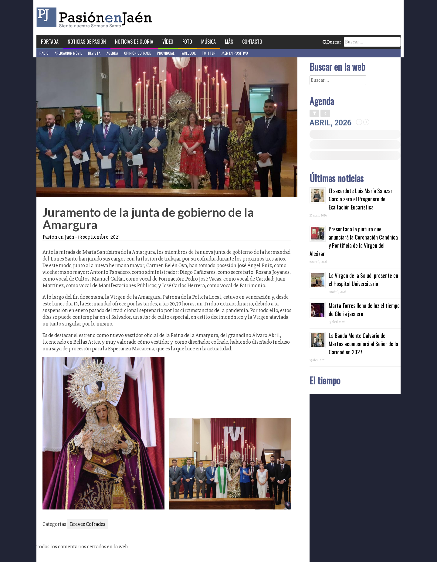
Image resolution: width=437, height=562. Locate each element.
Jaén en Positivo (235, 53)
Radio (44, 53)
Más (229, 41)
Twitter (208, 53)
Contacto (252, 41)
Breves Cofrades (87, 524)
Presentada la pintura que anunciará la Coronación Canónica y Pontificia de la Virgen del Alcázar (354, 241)
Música (208, 41)
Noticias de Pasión (87, 41)
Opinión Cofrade (137, 53)
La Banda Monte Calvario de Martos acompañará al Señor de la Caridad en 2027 (363, 344)
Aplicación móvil (68, 53)
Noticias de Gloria (134, 41)
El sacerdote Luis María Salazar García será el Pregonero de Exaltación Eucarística (360, 199)
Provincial (165, 53)
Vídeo (167, 41)
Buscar (332, 42)
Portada (50, 41)
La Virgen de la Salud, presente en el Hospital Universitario (363, 279)
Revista (94, 53)
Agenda (112, 53)
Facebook (188, 53)
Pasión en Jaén (95, 17)
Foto (187, 41)
